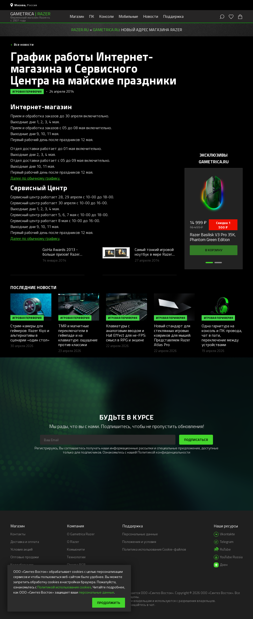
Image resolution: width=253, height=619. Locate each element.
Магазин (77, 16)
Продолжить (108, 602)
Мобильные (128, 16)
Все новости (23, 44)
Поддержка (173, 16)
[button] (209, 262)
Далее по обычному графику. (35, 178)
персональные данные (96, 592)
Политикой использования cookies (64, 587)
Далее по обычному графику (35, 238)
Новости (150, 16)
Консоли (106, 16)
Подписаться (196, 439)
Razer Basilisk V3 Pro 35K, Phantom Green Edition (213, 237)
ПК (91, 16)
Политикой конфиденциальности (164, 452)
